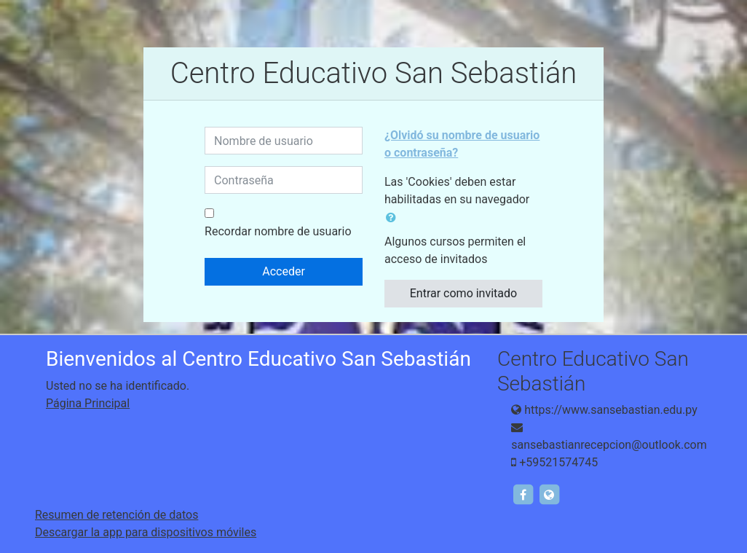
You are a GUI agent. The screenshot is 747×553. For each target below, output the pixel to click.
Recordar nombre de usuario (278, 231)
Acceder (283, 271)
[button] (393, 217)
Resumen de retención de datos (116, 515)
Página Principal (88, 403)
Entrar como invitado (463, 293)
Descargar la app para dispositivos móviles (145, 532)
